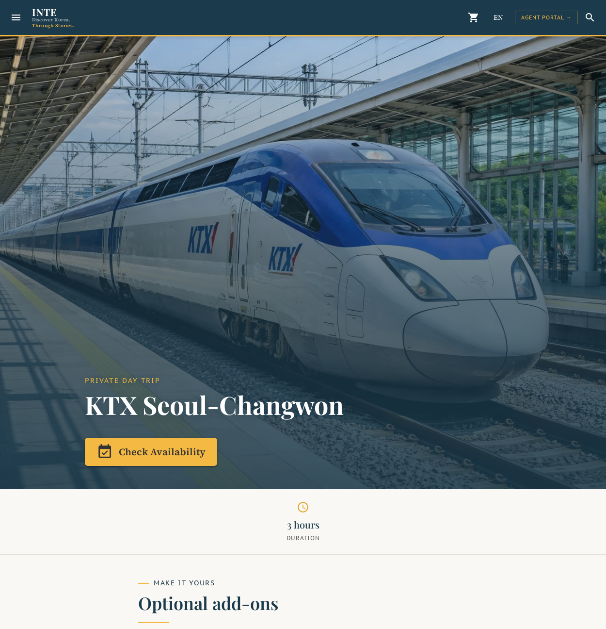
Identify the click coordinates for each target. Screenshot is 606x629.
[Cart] (474, 17)
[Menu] (16, 17)
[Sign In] (546, 17)
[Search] (590, 17)
